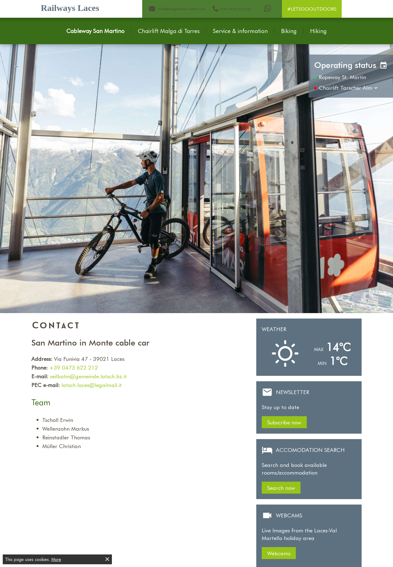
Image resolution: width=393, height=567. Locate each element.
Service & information (240, 30)
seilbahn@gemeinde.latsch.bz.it (88, 376)
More (56, 559)
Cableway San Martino (95, 30)
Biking (289, 30)
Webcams (278, 553)
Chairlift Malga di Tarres (169, 30)
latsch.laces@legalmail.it (91, 384)
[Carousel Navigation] (196, 175)
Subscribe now (284, 422)
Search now (281, 487)
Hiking (318, 30)
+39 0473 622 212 (73, 367)
